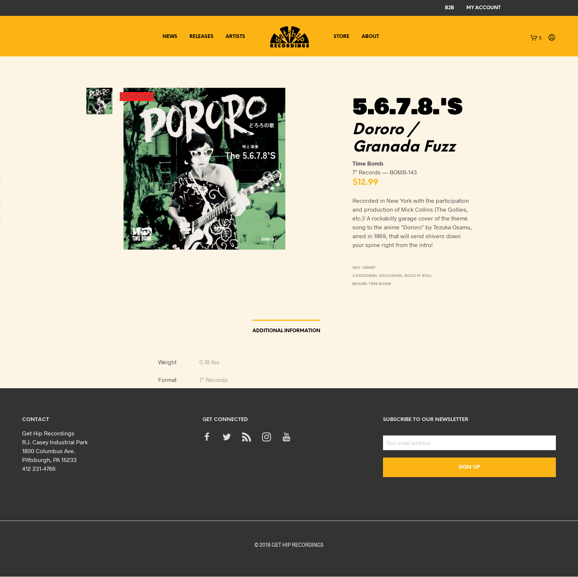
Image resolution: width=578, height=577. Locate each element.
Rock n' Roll (418, 276)
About (370, 36)
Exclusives (390, 276)
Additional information (286, 331)
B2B (449, 8)
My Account (483, 8)
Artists (235, 36)
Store (341, 36)
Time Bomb (380, 284)
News (170, 36)
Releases (201, 36)
